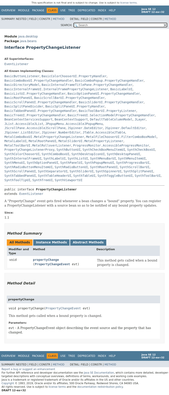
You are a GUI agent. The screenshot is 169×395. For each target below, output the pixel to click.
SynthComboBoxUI (55, 154)
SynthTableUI (84, 175)
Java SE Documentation (99, 372)
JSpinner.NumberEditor (61, 132)
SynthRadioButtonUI (71, 167)
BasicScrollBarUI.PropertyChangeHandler (69, 98)
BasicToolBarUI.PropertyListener (107, 111)
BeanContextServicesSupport (28, 119)
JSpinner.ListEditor (22, 132)
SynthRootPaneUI (104, 167)
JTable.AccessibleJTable (104, 132)
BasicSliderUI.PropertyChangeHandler (111, 102)
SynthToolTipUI (17, 180)
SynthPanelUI (71, 162)
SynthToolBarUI (148, 175)
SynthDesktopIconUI (88, 154)
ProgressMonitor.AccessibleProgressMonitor (111, 145)
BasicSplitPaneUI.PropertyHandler (75, 106)
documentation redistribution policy (100, 386)
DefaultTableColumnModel (111, 119)
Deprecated (86, 10)
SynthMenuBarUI (103, 158)
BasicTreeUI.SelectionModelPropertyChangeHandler (111, 115)
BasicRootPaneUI (18, 98)
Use (63, 10)
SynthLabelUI (54, 158)
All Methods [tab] (19, 242)
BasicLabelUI (121, 89)
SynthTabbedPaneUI (20, 175)
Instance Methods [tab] (51, 242)
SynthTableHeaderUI (54, 175)
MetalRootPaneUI (42, 141)
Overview (8, 10)
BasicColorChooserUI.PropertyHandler (74, 76)
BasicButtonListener (22, 76)
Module (23, 10)
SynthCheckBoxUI (141, 149)
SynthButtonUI (68, 149)
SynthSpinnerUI (108, 171)
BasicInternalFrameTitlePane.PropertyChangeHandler (87, 85)
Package (38, 10)
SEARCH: (66, 25)
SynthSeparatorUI (53, 171)
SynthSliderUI (82, 171)
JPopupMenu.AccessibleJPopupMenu (74, 124)
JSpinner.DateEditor (85, 128)
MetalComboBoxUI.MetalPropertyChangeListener (44, 137)
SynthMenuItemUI (132, 158)
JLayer (140, 119)
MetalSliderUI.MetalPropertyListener (90, 141)
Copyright (8, 383)
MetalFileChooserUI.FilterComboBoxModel (121, 137)
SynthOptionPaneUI (42, 162)
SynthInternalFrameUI (23, 158)
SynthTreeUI (42, 180)
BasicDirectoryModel (22, 85)
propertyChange (46, 259)
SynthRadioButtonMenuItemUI (28, 167)
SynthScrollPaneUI (20, 171)
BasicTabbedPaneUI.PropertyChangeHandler (40, 111)
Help (112, 10)
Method (58, 19)
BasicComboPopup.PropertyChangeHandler (109, 80)
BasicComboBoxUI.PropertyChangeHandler (38, 80)
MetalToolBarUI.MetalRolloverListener (37, 145)
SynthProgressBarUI (133, 162)
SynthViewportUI (69, 180)
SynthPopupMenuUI (99, 162)
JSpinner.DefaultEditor (125, 128)
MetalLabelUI (15, 141)
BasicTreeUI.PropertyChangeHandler (35, 115)
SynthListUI (78, 158)
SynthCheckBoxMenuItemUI (104, 149)
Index (102, 10)
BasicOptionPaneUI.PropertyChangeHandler (104, 93)
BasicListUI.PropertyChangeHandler (35, 93)
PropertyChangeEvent (52, 264)
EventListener (16, 64)
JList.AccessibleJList (23, 124)
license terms (128, 2)
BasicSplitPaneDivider (23, 106)
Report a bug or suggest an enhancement (28, 369)
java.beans (28, 41)
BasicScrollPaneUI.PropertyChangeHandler (40, 102)
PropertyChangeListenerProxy (29, 149)
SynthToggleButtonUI (115, 175)
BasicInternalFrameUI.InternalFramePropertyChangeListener (56, 89)
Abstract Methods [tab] (88, 242)
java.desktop (28, 36)
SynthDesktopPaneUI (123, 154)
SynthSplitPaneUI (138, 171)
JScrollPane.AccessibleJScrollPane (35, 128)
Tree (71, 10)
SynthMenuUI (14, 162)
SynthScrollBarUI (134, 167)
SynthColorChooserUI (22, 154)
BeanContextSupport (71, 119)
